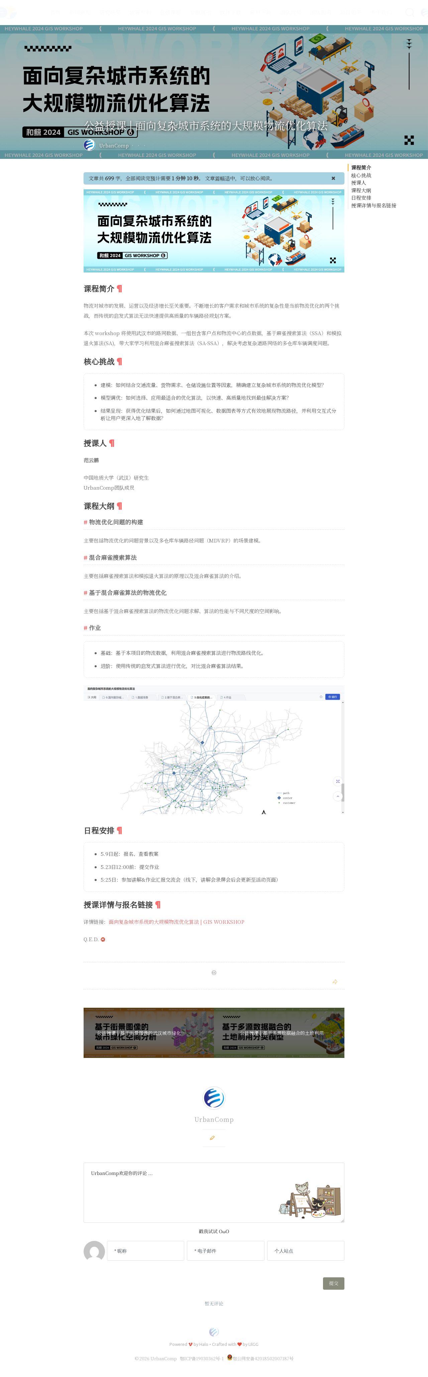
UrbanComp (114, 145)
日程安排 (361, 197)
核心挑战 (361, 175)
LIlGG (253, 1344)
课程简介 (361, 167)
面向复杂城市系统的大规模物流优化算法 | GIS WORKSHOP (176, 921)
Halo (203, 1344)
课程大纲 (361, 190)
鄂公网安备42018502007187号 (260, 1358)
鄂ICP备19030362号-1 (202, 1358)
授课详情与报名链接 (373, 205)
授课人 (358, 182)
